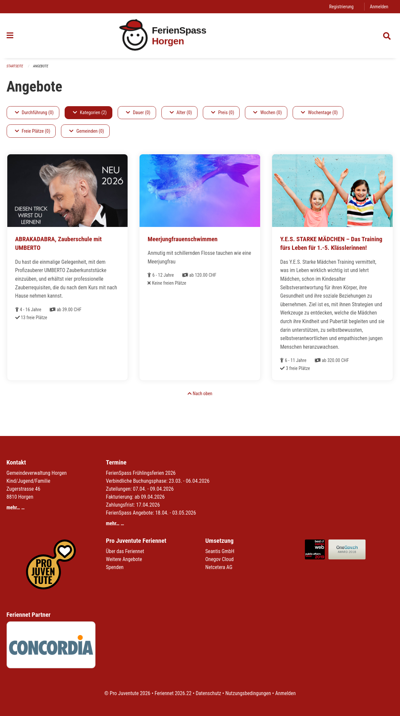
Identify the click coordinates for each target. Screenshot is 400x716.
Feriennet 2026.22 (172, 693)
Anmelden (378, 6)
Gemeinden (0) (86, 131)
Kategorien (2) (90, 112)
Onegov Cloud (220, 559)
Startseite (15, 66)
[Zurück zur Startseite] (200, 36)
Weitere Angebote (124, 559)
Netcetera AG (219, 567)
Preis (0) (222, 112)
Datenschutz (208, 693)
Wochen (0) (267, 112)
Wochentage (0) (319, 112)
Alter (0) (181, 112)
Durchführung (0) (34, 112)
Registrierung (340, 6)
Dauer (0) (138, 112)
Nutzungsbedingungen (248, 693)
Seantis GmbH (220, 551)
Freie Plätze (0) (32, 131)
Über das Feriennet (125, 551)
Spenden (115, 567)
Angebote (41, 66)
